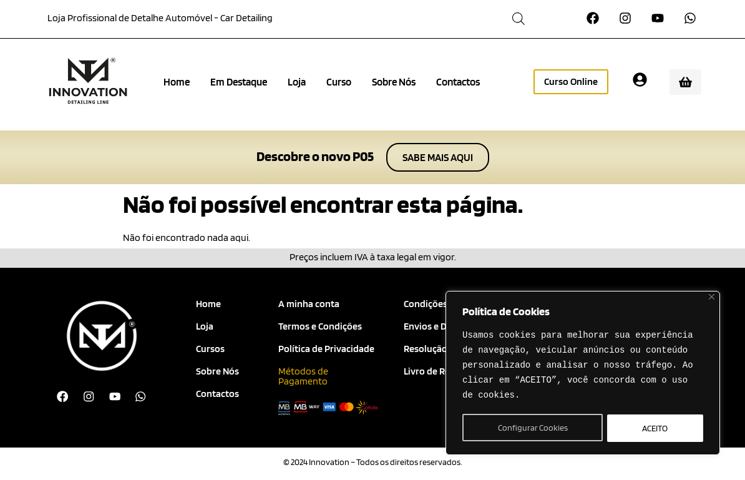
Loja (297, 82)
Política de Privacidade (326, 349)
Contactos (458, 82)
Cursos (210, 349)
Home (176, 82)
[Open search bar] (518, 18)
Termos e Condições (320, 326)
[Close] (711, 298)
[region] (583, 374)
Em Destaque (238, 82)
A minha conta (308, 304)
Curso (338, 82)
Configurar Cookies (532, 428)
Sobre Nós (394, 82)
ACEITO (655, 428)
